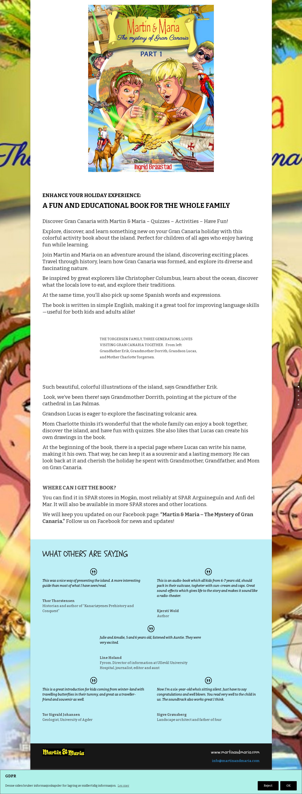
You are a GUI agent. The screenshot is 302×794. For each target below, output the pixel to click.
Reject (268, 785)
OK (288, 785)
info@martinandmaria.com (236, 761)
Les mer (123, 785)
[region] (151, 782)
